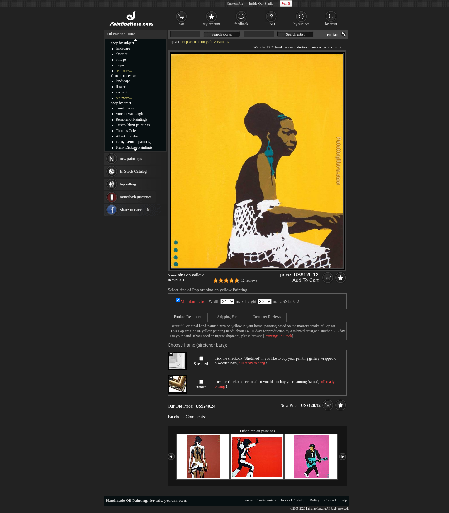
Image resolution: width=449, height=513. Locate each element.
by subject (301, 24)
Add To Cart (305, 280)
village (121, 59)
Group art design (123, 76)
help (343, 500)
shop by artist (121, 103)
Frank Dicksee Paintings (134, 147)
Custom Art (235, 3)
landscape (123, 48)
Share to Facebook (134, 210)
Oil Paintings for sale (144, 500)
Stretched (201, 364)
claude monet (126, 108)
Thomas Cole (126, 130)
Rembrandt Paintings (131, 119)
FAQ (271, 24)
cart (181, 24)
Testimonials (266, 500)
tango (120, 65)
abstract (121, 54)
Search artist (295, 34)
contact (333, 34)
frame (248, 500)
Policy (315, 500)
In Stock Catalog (133, 171)
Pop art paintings (262, 431)
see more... (124, 71)
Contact (330, 500)
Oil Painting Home (121, 34)
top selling (128, 184)
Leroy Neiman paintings (134, 142)
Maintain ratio (193, 301)
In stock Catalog (293, 500)
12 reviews (249, 280)
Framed (201, 387)
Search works (222, 34)
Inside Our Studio (261, 3)
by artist (331, 24)
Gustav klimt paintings (133, 125)
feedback (241, 24)
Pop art (173, 42)
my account (211, 24)
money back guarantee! (135, 197)
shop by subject (122, 43)
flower (120, 86)
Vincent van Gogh (129, 114)
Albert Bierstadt (128, 136)
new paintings (131, 158)
